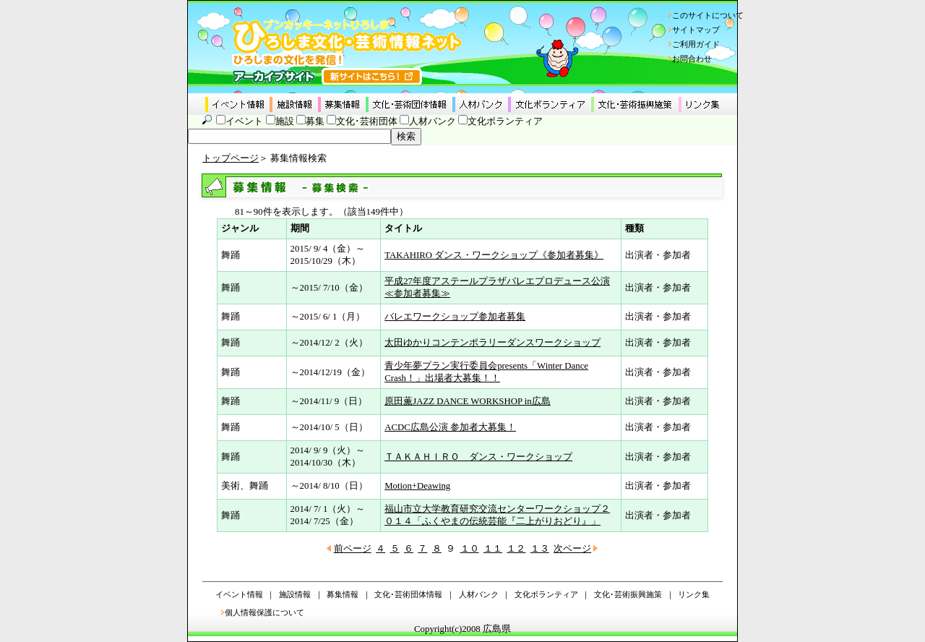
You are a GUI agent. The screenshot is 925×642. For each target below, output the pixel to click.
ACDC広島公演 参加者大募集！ (450, 427)
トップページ (230, 158)
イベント (244, 121)
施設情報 (295, 594)
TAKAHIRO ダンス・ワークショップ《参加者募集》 (493, 255)
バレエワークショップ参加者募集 (454, 317)
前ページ (352, 549)
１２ (516, 549)
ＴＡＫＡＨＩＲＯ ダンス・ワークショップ (478, 457)
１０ (469, 549)
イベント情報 (239, 594)
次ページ (572, 549)
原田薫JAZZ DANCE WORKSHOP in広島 (467, 401)
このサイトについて (708, 15)
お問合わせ (692, 58)
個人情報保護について (264, 612)
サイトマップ (696, 29)
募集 (315, 121)
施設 (284, 121)
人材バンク (432, 121)
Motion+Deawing (417, 486)
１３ (539, 549)
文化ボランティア (505, 121)
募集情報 (342, 594)
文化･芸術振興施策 (628, 594)
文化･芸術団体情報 (408, 594)
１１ (492, 549)
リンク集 (694, 594)
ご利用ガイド (696, 44)
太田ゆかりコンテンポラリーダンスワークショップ (492, 343)
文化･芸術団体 (366, 121)
